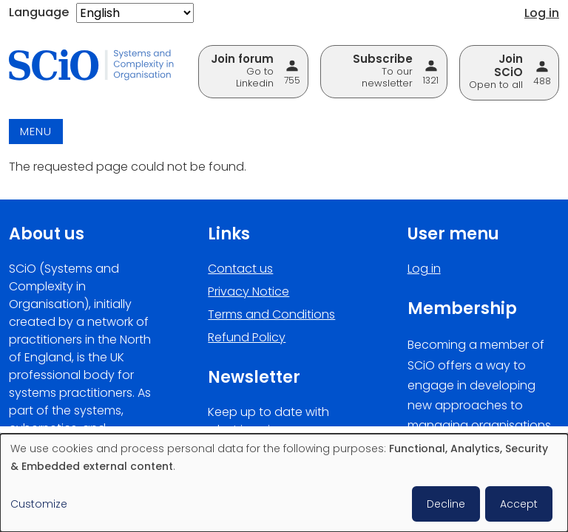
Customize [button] (38, 504)
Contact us (240, 268)
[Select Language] (135, 13)
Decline (446, 504)
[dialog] (284, 483)
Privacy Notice (248, 291)
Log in (541, 12)
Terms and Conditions (271, 314)
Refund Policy (246, 337)
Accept (519, 504)
